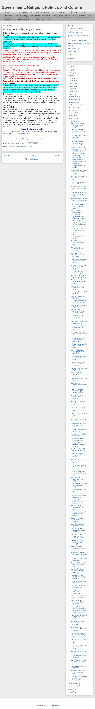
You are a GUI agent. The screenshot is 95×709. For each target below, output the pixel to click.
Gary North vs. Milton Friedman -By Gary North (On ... (77, 542)
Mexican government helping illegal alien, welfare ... (78, 287)
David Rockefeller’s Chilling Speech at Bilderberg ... (77, 351)
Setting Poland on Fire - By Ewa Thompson (78, 183)
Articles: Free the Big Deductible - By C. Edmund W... (77, 601)
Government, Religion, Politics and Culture (42, 7)
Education (8, 16)
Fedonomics (61, 12)
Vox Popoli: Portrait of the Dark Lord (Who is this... (79, 301)
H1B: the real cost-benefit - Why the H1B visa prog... (79, 616)
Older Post (57, 155)
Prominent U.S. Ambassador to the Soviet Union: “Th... (77, 311)
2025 (71, 73)
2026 (71, 70)
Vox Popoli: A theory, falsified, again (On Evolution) (77, 254)
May (72, 115)
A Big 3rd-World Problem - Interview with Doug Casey (79, 357)
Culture (76, 12)
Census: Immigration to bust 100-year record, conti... (78, 206)
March (73, 121)
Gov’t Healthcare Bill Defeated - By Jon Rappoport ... (77, 248)
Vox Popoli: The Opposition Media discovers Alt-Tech (77, 536)
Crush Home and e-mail (74, 32)
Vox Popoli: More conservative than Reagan (77, 479)
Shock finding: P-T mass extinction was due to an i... (79, 661)
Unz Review (71, 55)
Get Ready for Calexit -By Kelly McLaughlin (79, 272)
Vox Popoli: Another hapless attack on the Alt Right (78, 396)
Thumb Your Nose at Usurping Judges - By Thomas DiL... (78, 454)
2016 (71, 689)
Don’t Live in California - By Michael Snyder (78, 525)
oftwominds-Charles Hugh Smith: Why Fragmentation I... (79, 491)
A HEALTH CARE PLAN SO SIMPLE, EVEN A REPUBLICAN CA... (78, 149)
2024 (71, 75)
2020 (71, 86)
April (72, 118)
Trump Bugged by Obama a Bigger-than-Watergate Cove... (79, 678)
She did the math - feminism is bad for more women (77, 242)
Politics (7, 12)
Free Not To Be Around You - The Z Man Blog (78, 607)
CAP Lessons (40, 19)
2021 (71, 83)
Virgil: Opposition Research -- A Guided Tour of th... (78, 628)
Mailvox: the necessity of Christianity (78, 420)
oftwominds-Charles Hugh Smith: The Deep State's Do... (79, 266)
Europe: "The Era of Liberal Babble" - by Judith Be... (78, 519)
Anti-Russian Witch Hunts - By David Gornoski (79, 369)
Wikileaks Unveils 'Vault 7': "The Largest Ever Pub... (79, 672)
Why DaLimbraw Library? (75, 29)
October (74, 102)
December (74, 97)
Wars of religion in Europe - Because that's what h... (79, 466)
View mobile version (32, 159)
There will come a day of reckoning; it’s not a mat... (78, 425)
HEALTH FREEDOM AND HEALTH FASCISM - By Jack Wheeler (79, 155)
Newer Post (7, 155)
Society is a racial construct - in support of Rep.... (79, 548)
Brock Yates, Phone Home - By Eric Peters (79, 322)
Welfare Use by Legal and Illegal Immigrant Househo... (79, 236)
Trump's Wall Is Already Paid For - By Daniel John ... (78, 564)
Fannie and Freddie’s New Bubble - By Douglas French (79, 260)
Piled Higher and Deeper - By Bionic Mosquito (79, 611)
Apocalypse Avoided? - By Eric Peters (79, 667)
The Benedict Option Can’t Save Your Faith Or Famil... (79, 230)
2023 (71, 78)
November (74, 99)
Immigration (82, 16)
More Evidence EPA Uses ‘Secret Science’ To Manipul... (79, 485)
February (74, 683)
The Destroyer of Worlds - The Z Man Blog (79, 656)
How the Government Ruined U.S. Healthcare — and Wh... (79, 363)
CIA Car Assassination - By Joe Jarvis (78, 586)
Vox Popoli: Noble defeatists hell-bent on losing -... (78, 444)
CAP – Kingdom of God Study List (77, 40)
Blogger (57, 705)
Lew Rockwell (71, 51)
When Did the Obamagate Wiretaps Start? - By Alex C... (79, 634)
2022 (71, 81)
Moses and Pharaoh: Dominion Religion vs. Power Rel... (78, 570)
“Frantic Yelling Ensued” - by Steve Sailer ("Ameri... (78, 513)
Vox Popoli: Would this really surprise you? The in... (79, 333)
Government (23, 12)
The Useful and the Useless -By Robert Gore (77, 317)
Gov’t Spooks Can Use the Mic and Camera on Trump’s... (79, 647)
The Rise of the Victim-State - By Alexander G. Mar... (79, 281)
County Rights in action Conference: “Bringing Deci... (78, 473)
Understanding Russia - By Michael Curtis (78, 439)
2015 (71, 692)
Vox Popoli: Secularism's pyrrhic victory (78, 496)
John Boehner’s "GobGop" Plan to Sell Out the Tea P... (79, 200)
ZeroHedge (70, 58)
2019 (71, 89)
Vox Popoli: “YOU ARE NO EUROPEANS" (79, 559)
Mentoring (23, 16)
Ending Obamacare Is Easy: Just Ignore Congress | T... (77, 125)
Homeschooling (23, 19)
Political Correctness (42, 12)
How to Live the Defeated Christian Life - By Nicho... (78, 327)
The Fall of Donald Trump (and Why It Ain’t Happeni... (79, 137)
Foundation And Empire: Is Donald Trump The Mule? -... (79, 194)
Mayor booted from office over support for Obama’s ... (78, 622)
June (73, 113)
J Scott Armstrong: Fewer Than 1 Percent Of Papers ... (78, 171)
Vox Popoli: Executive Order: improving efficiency (77, 501)
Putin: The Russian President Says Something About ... (78, 390)
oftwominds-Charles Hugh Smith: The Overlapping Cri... (79, 188)
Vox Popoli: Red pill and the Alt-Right (78, 430)
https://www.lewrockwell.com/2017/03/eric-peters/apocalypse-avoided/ (23, 139)
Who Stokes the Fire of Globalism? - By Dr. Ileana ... (78, 408)
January (74, 686)
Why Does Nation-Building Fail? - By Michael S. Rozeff (79, 345)
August (73, 107)
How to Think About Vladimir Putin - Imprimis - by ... (77, 374)
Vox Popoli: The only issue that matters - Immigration (79, 591)
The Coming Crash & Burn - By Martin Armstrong (79, 449)
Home (32, 155)
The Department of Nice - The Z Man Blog (78, 582)
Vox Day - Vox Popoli (73, 48)
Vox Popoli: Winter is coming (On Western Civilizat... (78, 530)
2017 (71, 94)
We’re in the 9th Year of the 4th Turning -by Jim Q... (78, 554)
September (74, 105)
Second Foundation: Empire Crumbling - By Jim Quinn (78, 161)
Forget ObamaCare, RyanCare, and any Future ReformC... (77, 218)
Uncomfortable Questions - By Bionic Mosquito (79, 306)
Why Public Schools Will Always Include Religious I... (78, 212)
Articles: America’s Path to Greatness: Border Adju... (79, 640)
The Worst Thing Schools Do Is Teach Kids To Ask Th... (79, 224)
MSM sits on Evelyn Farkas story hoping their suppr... (78, 131)
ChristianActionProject (42, 16)
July (72, 110)
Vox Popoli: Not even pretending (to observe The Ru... (78, 461)
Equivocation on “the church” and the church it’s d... (79, 384)
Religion (8, 19)
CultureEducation (64, 16)
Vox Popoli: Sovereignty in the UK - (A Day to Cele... (79, 177)
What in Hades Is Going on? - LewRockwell (78, 596)
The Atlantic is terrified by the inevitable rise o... (78, 434)
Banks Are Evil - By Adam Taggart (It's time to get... (79, 414)
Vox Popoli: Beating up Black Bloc (78, 297)
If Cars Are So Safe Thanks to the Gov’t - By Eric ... (79, 507)
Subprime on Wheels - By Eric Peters (79, 379)
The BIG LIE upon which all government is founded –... (78, 339)
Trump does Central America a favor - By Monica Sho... (78, 576)
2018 (71, 91)
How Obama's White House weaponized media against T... (77, 143)
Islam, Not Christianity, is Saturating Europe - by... (79, 276)
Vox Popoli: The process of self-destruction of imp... (78, 402)
